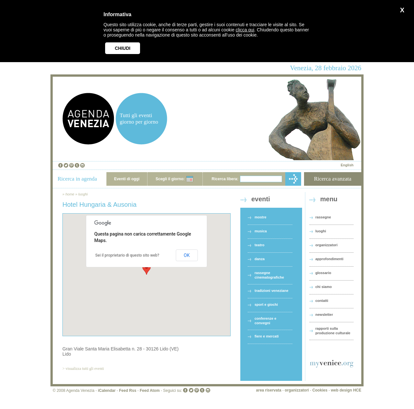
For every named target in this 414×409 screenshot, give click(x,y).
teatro (260, 245)
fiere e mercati (267, 336)
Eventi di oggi (127, 179)
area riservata (268, 390)
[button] (146, 269)
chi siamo (323, 287)
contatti (321, 301)
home (69, 194)
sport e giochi (266, 304)
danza (260, 259)
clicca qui (245, 29)
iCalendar (107, 390)
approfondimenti (329, 259)
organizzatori (326, 245)
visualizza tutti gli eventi (85, 368)
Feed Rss (127, 390)
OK (187, 255)
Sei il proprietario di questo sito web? (127, 255)
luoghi (83, 194)
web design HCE (346, 390)
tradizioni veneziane (272, 291)
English (347, 165)
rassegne (323, 217)
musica (261, 231)
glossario (323, 273)
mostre (261, 217)
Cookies (320, 390)
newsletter (324, 314)
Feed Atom (150, 390)
